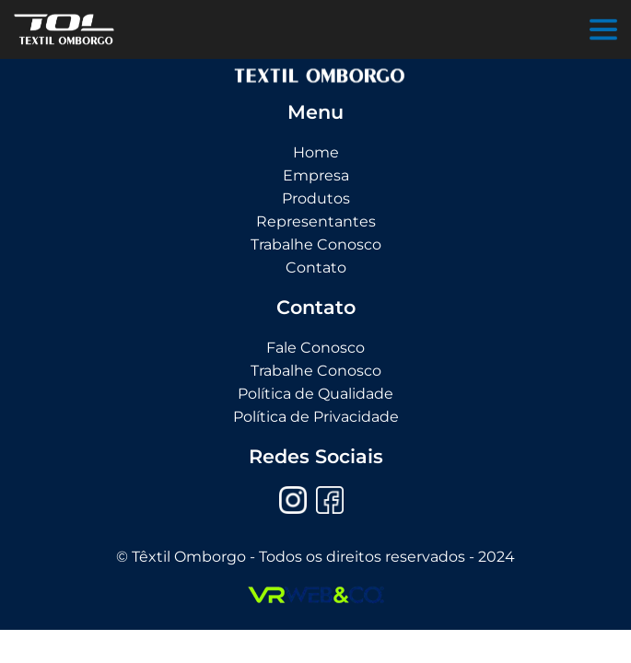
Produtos (316, 198)
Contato (316, 267)
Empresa (316, 175)
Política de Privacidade (316, 416)
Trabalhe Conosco (316, 244)
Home (316, 152)
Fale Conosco (315, 347)
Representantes (316, 221)
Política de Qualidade (315, 393)
